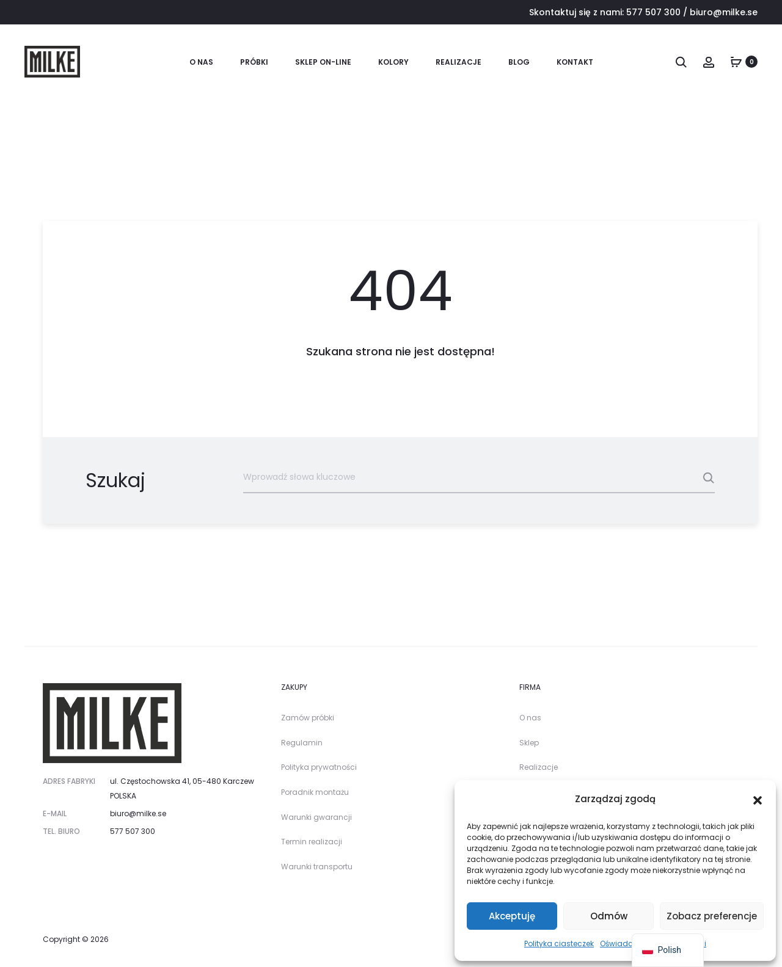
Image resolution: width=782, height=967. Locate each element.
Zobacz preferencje (712, 916)
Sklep (529, 742)
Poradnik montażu (315, 792)
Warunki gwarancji (316, 817)
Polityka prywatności (319, 767)
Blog (519, 62)
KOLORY (393, 62)
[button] (757, 799)
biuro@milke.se (724, 12)
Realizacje (458, 62)
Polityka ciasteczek (559, 943)
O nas (201, 62)
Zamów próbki (307, 717)
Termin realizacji (311, 841)
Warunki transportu (317, 866)
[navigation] (668, 950)
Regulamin (302, 742)
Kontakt (575, 62)
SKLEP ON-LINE (323, 62)
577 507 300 (653, 12)
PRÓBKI (254, 62)
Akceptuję (512, 916)
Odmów (608, 916)
